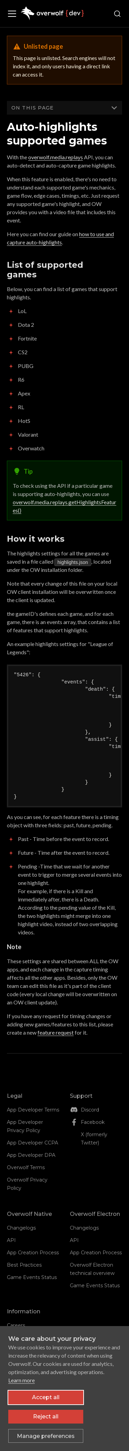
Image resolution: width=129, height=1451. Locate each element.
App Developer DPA (31, 1155)
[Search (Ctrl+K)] (117, 14)
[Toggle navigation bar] (14, 14)
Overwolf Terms (26, 1167)
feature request (55, 1032)
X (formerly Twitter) (94, 1138)
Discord (90, 1110)
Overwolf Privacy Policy (27, 1184)
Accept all (46, 1397)
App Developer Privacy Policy (25, 1126)
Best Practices (24, 1265)
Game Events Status (32, 1277)
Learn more (21, 1380)
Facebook (93, 1122)
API (11, 1240)
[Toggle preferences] (45, 1436)
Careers (16, 1325)
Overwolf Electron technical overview (92, 1269)
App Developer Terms (33, 1110)
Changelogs (21, 1228)
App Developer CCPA (32, 1143)
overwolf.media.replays (55, 157)
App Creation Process (33, 1253)
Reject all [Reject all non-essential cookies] (45, 1416)
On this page (32, 108)
